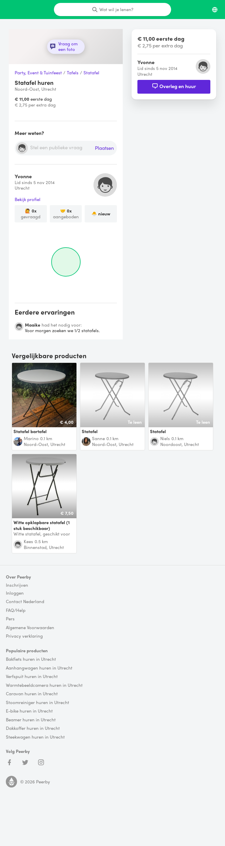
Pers (10, 619)
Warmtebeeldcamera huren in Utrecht (44, 685)
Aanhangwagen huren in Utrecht (39, 668)
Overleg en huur (174, 86)
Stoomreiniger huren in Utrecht (37, 703)
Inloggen (15, 593)
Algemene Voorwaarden (30, 628)
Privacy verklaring (24, 636)
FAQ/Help (15, 610)
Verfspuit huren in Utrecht (32, 676)
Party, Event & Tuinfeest (38, 73)
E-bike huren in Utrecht (29, 711)
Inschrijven (17, 585)
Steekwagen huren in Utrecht (35, 737)
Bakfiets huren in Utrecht (31, 659)
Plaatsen (104, 148)
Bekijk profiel (27, 200)
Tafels (73, 73)
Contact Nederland (25, 602)
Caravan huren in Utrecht (32, 694)
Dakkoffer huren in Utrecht (33, 728)
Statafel (91, 73)
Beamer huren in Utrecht (31, 720)
